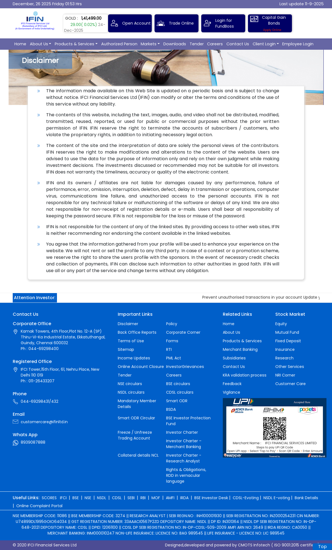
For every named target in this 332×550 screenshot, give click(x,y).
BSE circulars (178, 383)
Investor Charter (182, 432)
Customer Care (290, 383)
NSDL (101, 498)
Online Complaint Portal (39, 506)
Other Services (289, 366)
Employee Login (297, 44)
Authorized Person (119, 44)
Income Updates (134, 358)
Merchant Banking (240, 349)
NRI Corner (285, 375)
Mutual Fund (287, 332)
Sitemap (126, 349)
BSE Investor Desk (211, 498)
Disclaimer (128, 324)
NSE (88, 498)
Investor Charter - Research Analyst (183, 458)
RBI (143, 498)
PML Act (173, 358)
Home (20, 44)
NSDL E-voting (276, 498)
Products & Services (74, 44)
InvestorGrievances (185, 366)
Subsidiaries (234, 358)
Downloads (174, 44)
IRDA (184, 498)
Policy (171, 324)
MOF (155, 498)
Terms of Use (131, 341)
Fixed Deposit (288, 341)
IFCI (63, 498)
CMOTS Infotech (254, 545)
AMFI (170, 498)
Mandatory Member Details (137, 403)
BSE (75, 498)
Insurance (285, 349)
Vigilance (231, 392)
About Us (39, 44)
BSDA (171, 409)
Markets (148, 44)
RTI (169, 349)
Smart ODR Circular (136, 418)
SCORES (49, 498)
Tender (197, 44)
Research (284, 358)
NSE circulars (130, 383)
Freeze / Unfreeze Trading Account (135, 435)
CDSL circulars (180, 392)
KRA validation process (244, 375)
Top (322, 546)
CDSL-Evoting (246, 498)
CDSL (117, 498)
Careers (215, 44)
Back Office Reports (137, 332)
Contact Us (237, 44)
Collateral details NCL (138, 455)
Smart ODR (176, 401)
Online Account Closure (141, 366)
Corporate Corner (183, 332)
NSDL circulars (131, 392)
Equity (281, 324)
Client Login (264, 44)
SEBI (131, 498)
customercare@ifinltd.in (44, 422)
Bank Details (306, 498)
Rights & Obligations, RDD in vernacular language (186, 475)
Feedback (232, 383)
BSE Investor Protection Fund (188, 421)
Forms (172, 341)
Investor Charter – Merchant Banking (184, 443)
